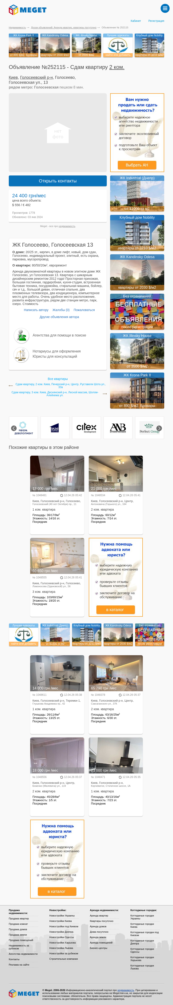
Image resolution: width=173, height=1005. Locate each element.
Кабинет (136, 21)
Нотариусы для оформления (57, 351)
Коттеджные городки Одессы (142, 950)
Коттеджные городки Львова (142, 967)
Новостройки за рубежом (63, 953)
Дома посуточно (99, 931)
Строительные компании (63, 958)
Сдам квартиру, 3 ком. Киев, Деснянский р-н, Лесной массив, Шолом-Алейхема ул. (54, 394)
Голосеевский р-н (36, 77)
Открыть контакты (58, 180)
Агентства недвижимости (23, 954)
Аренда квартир (99, 915)
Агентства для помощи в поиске (59, 335)
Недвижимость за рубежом (19, 947)
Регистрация (156, 21)
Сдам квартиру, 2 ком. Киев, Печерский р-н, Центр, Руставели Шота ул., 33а (61, 386)
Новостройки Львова (61, 948)
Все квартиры (58, 379)
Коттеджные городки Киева (142, 925)
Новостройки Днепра (61, 931)
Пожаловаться (84, 310)
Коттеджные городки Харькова (142, 959)
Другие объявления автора (59, 317)
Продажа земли (18, 934)
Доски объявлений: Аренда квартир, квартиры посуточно (63, 27)
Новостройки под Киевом (63, 926)
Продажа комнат (18, 924)
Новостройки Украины (62, 915)
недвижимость (67, 226)
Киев (13, 77)
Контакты (14, 959)
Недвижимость (17, 27)
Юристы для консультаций (55, 356)
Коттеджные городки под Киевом (144, 934)
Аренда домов (98, 926)
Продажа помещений (21, 940)
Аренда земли (98, 937)
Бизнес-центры (98, 948)
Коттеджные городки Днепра (142, 942)
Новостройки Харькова (62, 942)
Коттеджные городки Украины (142, 917)
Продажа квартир (19, 918)
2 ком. (116, 67)
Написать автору (36, 310)
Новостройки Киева (60, 921)
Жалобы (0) (61, 310)
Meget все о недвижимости (24, 993)
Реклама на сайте (19, 964)
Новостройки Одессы (61, 937)
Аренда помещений (101, 942)
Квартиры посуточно (101, 921)
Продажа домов (18, 929)
